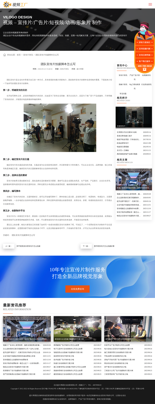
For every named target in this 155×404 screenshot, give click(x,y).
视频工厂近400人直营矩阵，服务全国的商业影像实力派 (129, 194)
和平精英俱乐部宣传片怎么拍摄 (28, 246)
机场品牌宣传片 (123, 143)
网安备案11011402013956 (68, 389)
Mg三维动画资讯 (134, 86)
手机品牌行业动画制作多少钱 (115, 356)
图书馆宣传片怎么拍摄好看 (104, 246)
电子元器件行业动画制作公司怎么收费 (68, 349)
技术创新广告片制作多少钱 (64, 360)
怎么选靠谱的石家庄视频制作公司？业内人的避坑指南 (129, 198)
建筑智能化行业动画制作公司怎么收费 (68, 374)
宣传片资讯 (28, 55)
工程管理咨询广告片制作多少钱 (116, 374)
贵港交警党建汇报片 (124, 136)
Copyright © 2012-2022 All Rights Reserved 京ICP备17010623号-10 (34, 389)
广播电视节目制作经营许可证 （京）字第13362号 (96, 389)
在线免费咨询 (77, 289)
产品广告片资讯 (135, 77)
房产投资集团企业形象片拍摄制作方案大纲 (19, 374)
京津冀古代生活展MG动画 (127, 132)
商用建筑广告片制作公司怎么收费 (66, 345)
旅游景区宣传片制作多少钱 (64, 356)
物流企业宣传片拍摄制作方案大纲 (129, 216)
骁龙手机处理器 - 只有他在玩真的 (129, 139)
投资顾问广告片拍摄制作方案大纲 (15, 370)
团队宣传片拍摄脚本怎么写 (47, 55)
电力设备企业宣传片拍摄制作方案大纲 (118, 349)
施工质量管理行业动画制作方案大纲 (117, 352)
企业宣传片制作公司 (106, 395)
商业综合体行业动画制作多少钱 (116, 363)
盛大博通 (32, 395)
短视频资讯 (146, 75)
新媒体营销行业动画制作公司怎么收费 (68, 370)
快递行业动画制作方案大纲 (64, 363)
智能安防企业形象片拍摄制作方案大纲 (68, 352)
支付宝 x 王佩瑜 (123, 150)
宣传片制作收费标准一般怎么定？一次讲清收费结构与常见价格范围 (129, 212)
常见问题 (123, 94)
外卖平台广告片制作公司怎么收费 (117, 345)
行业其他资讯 (146, 84)
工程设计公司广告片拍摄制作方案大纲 (118, 370)
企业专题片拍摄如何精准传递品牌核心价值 (129, 205)
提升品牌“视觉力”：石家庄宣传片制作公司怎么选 (129, 201)
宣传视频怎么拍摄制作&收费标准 (129, 208)
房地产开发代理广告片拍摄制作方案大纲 (119, 360)
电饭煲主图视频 (123, 147)
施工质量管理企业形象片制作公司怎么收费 (70, 367)
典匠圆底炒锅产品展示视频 (127, 154)
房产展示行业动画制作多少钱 (115, 367)
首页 (19, 55)
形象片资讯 (123, 84)
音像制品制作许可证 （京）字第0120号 (129, 389)
